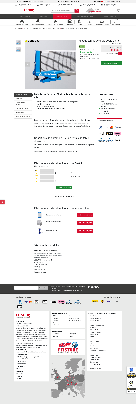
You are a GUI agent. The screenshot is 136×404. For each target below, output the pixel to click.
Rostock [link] (38, 338)
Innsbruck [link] (22, 352)
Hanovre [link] (25, 334)
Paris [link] (20, 368)
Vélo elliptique (94, 316)
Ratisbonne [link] (31, 338)
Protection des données (76, 316)
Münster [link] (18, 338)
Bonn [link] (17, 330)
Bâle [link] (17, 323)
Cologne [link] (23, 336)
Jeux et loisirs (62, 17)
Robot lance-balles (51, 232)
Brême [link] (33, 330)
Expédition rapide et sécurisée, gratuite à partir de (46, 6)
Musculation (43, 17)
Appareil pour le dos (95, 357)
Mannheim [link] (39, 336)
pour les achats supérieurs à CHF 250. (89, 55)
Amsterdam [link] (19, 357)
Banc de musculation (96, 332)
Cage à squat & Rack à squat (98, 350)
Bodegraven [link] (26, 357)
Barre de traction (94, 360)
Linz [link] (33, 352)
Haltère (92, 337)
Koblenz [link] (18, 336)
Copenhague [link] (19, 373)
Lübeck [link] (33, 336)
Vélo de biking (94, 334)
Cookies (55, 318)
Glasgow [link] (18, 347)
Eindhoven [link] (39, 357)
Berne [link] (20, 323)
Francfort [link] (35, 332)
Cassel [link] (43, 334)
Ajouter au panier (111, 64)
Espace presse (73, 334)
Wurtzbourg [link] (38, 340)
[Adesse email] (26, 288)
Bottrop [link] (21, 330)
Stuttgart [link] (24, 340)
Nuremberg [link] (24, 338)
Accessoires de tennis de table (51, 29)
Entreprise (18, 1)
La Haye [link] (33, 357)
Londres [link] (23, 347)
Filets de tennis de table (67, 29)
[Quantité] (111, 61)
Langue (107, 1)
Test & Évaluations (22, 110)
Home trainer (93, 346)
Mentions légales (27, 1)
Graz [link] (17, 352)
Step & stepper (94, 348)
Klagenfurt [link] (29, 352)
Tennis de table (37, 29)
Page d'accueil (18, 29)
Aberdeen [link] (18, 345)
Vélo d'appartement (95, 318)
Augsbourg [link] (28, 328)
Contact (40, 1)
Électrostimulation (95, 362)
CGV (54, 316)
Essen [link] (30, 332)
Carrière (35, 1)
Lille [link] (17, 368)
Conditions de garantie (20, 105)
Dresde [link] (44, 330)
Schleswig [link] (19, 340)
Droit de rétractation (75, 320)
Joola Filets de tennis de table (84, 29)
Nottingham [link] (37, 347)
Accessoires (20, 114)
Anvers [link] (18, 364)
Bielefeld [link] (38, 328)
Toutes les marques (95, 368)
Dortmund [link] (38, 330)
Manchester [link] (30, 347)
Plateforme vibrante (95, 364)
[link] (101, 129)
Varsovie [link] (18, 378)
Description (19, 100)
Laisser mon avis (64, 189)
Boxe (91, 339)
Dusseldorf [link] (19, 332)
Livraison (55, 320)
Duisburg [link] (25, 332)
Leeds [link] (23, 345)
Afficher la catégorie (85, 216)
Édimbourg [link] (43, 345)
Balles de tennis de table (53, 216)
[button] (28, 65)
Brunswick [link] (27, 330)
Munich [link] (45, 336)
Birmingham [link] (29, 345)
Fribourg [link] (41, 332)
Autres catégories (110, 17)
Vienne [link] (44, 352)
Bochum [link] (43, 328)
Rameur (92, 323)
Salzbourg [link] (38, 352)
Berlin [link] (33, 328)
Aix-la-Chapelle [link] (20, 328)
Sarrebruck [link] (44, 338)
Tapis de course (94, 320)
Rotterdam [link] (26, 359)
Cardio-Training (24, 17)
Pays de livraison (97, 1)
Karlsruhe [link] (37, 334)
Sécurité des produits (23, 118)
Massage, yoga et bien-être (86, 17)
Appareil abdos (94, 355)
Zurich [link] (31, 323)
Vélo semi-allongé (95, 341)
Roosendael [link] (19, 359)
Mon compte (115, 1)
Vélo (91, 343)
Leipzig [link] (28, 336)
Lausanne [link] (26, 323)
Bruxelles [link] (23, 364)
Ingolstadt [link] (31, 334)
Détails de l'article (21, 96)
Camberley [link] (37, 345)
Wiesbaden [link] (31, 340)
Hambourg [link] (19, 334)
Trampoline (93, 327)
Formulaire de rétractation (57, 324)
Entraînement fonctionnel (97, 353)
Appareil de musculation (97, 325)
